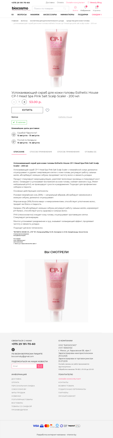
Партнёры (63, 393)
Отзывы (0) (90, 152)
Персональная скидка (23, 386)
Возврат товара (66, 386)
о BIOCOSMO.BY (19, 389)
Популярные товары (22, 399)
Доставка (50, 2)
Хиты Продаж (18, 393)
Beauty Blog (94, 2)
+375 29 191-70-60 (21, 2)
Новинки (16, 396)
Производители (20, 410)
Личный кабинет (66, 396)
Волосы (24, 21)
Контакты (63, 382)
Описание (18, 152)
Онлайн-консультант (75, 2)
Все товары (17, 403)
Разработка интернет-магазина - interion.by (56, 435)
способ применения (41, 152)
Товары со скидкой (22, 406)
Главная (15, 21)
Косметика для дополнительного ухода (47, 21)
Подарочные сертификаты (72, 389)
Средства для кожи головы (78, 21)
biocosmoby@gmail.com (23, 356)
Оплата (60, 2)
